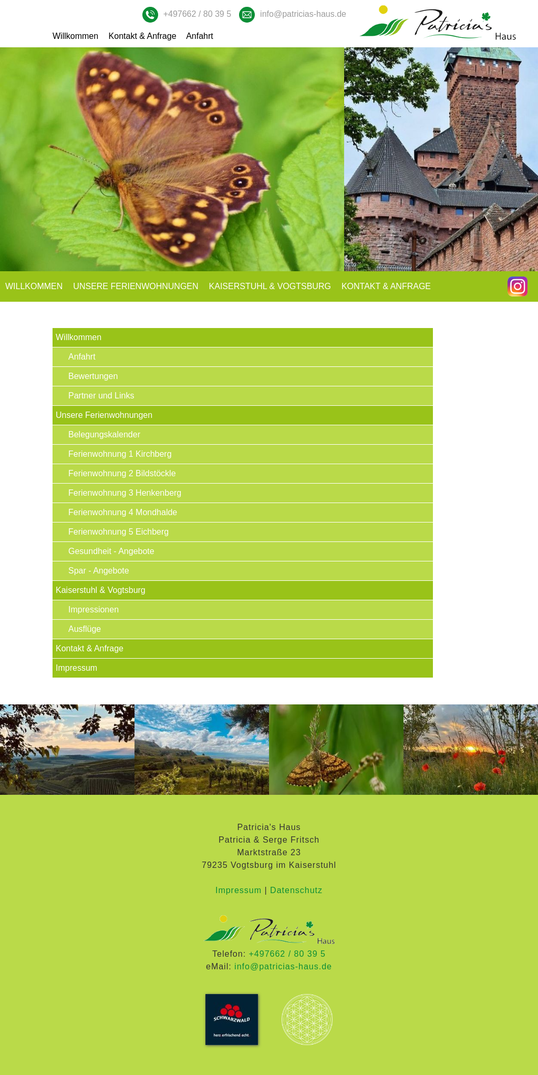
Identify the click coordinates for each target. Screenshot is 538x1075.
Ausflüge (84, 628)
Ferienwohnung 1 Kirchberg (120, 453)
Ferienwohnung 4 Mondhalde (122, 512)
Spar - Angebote (98, 570)
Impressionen (93, 609)
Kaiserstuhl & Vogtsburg (270, 286)
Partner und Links (101, 395)
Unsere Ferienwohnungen (135, 286)
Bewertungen (93, 376)
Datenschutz (296, 890)
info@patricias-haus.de (303, 13)
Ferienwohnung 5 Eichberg (118, 531)
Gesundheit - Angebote (111, 551)
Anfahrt (199, 36)
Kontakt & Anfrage (143, 36)
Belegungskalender (104, 434)
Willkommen (75, 36)
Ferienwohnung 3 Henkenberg (124, 492)
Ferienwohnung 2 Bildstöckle (122, 473)
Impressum (76, 667)
